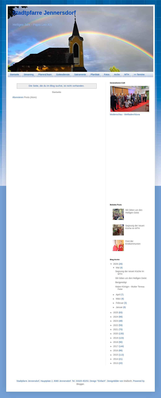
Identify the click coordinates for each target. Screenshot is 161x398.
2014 (116, 359)
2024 (116, 316)
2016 (116, 350)
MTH (126, 74)
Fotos (106, 74)
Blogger (80, 384)
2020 (116, 333)
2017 (116, 346)
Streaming (29, 74)
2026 (116, 264)
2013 (116, 363)
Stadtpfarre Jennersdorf (44, 13)
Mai (118, 267)
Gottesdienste (63, 74)
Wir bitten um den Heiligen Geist (133, 211)
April (118, 294)
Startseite (14, 74)
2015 (116, 355)
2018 (116, 342)
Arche (117, 74)
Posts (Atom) (30, 97)
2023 (116, 321)
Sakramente (80, 74)
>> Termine (139, 74)
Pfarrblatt (95, 74)
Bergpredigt (120, 282)
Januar (119, 307)
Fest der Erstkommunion (132, 242)
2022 (116, 325)
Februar (120, 303)
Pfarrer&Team (45, 74)
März (118, 298)
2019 (116, 338)
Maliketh (128, 381)
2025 (116, 312)
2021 (116, 329)
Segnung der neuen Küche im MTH (134, 227)
